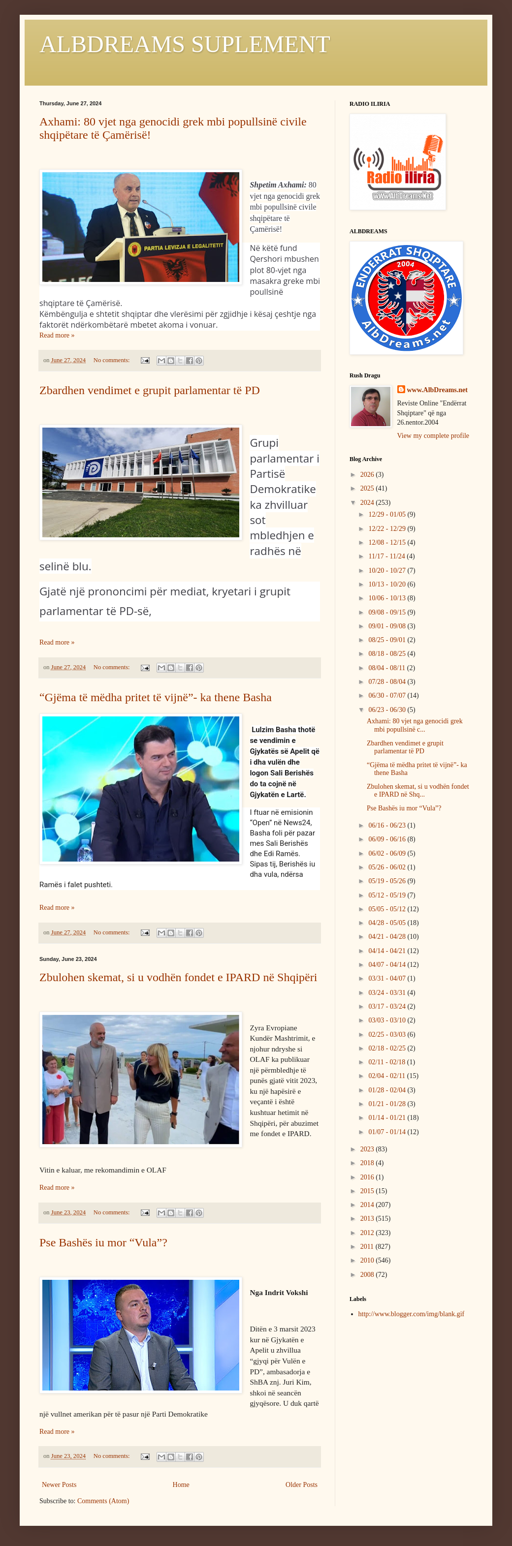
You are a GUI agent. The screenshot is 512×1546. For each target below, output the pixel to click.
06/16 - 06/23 (387, 825)
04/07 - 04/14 (387, 964)
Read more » (57, 335)
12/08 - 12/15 (387, 542)
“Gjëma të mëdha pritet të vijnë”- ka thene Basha (155, 697)
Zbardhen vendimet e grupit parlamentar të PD (149, 390)
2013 (368, 1218)
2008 (368, 1274)
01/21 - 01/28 (387, 1104)
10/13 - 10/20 (387, 584)
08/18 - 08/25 (387, 653)
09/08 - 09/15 (387, 612)
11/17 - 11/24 (387, 556)
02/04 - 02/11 (387, 1076)
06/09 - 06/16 (387, 839)
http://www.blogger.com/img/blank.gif (411, 1314)
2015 (368, 1191)
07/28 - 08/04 (387, 681)
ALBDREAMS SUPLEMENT (184, 44)
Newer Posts (59, 1484)
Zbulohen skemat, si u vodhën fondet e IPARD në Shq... (418, 791)
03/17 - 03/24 (387, 1006)
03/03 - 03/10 (387, 1020)
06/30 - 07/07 (387, 695)
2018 (368, 1163)
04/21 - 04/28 (387, 936)
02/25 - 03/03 (387, 1034)
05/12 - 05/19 (387, 895)
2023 (368, 1149)
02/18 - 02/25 (387, 1048)
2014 (368, 1204)
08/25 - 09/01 (387, 640)
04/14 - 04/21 (387, 951)
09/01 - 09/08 (387, 626)
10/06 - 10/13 (387, 598)
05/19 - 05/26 (387, 881)
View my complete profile (433, 435)
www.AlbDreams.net (437, 390)
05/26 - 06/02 (387, 867)
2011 (368, 1246)
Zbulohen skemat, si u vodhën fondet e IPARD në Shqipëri (178, 977)
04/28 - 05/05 (387, 923)
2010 (368, 1260)
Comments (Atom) (103, 1501)
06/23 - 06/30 (387, 709)
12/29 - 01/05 (387, 514)
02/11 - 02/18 (387, 1062)
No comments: (112, 360)
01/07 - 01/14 (387, 1132)
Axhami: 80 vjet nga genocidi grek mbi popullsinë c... (415, 725)
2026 (368, 474)
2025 (368, 488)
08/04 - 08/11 (387, 668)
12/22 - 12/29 (387, 528)
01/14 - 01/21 (387, 1117)
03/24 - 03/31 (387, 992)
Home (181, 1484)
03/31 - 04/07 (387, 978)
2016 (368, 1177)
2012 (368, 1233)
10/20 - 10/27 (387, 570)
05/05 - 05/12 (387, 909)
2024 (368, 502)
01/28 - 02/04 (387, 1090)
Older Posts (302, 1484)
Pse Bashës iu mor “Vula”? (103, 1242)
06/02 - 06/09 (387, 853)
